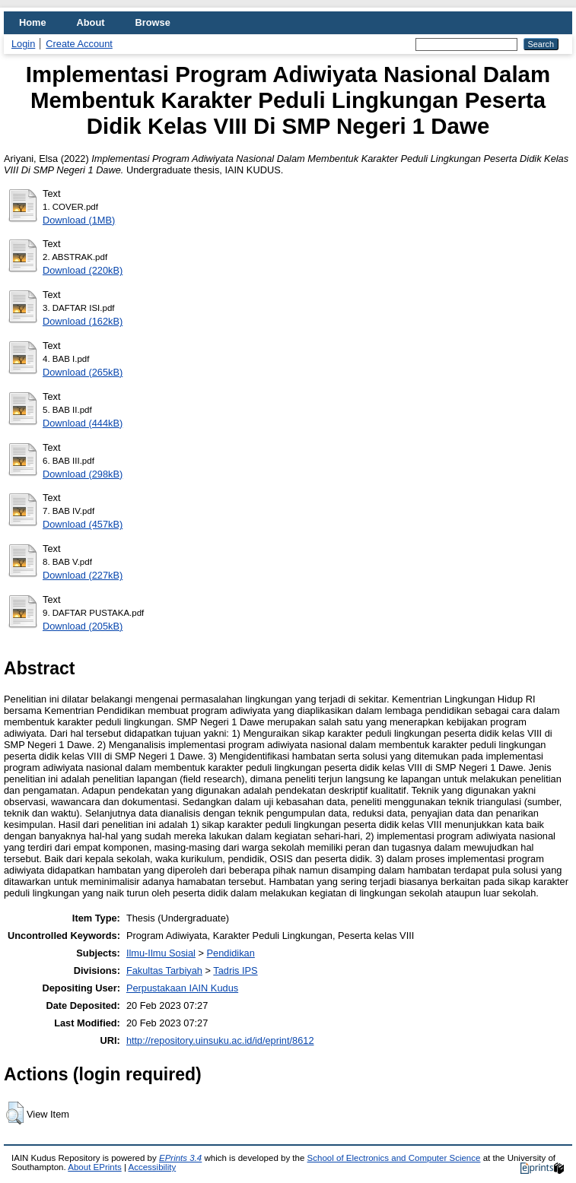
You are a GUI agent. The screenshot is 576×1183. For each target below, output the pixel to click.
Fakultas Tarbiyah (164, 970)
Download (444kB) (83, 423)
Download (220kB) (83, 270)
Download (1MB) (79, 220)
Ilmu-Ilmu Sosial (161, 953)
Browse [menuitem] (152, 22)
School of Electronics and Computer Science (394, 1157)
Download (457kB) (83, 524)
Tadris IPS (235, 970)
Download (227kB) (83, 575)
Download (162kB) (83, 321)
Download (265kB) (83, 372)
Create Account (79, 43)
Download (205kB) (83, 626)
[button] (15, 1113)
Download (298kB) (83, 474)
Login (23, 43)
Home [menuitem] (32, 22)
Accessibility (152, 1167)
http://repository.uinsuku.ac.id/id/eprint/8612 (220, 1040)
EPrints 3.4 (180, 1157)
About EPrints (94, 1167)
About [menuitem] (91, 22)
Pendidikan (231, 953)
